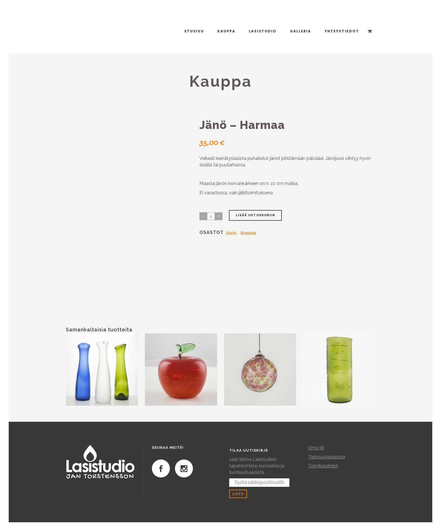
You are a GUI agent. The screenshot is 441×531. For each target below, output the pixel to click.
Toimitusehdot (323, 465)
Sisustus (248, 232)
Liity (238, 494)
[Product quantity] (211, 216)
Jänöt (231, 232)
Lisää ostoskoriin (255, 215)
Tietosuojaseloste (326, 456)
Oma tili (316, 447)
